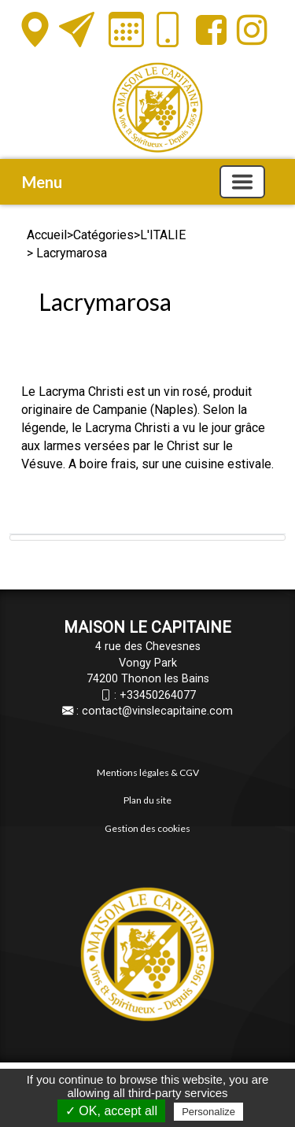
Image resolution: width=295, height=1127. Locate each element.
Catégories (103, 234)
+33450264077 (158, 695)
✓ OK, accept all (111, 1111)
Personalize (208, 1112)
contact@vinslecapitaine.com (157, 711)
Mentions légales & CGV (148, 772)
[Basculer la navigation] (242, 181)
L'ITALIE (163, 234)
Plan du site (147, 800)
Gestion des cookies (147, 828)
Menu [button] (42, 181)
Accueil (47, 234)
